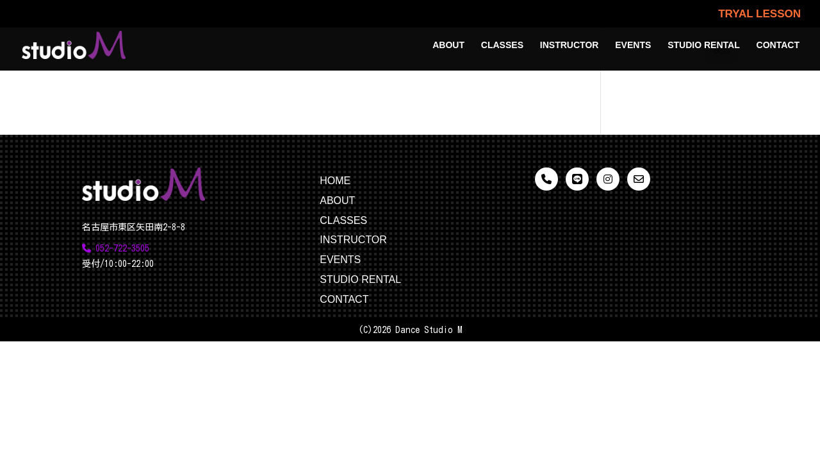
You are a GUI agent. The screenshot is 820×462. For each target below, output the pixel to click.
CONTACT (778, 45)
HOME (335, 180)
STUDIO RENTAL (704, 45)
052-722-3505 (115, 248)
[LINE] (577, 179)
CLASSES (502, 45)
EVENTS (633, 45)
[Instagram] (607, 179)
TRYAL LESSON (759, 14)
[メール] (638, 179)
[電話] (546, 179)
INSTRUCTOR (569, 45)
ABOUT (448, 45)
